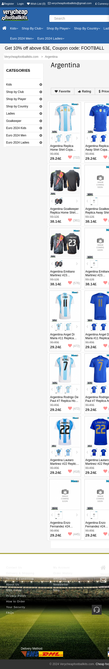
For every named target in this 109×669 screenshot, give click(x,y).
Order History (62, 573)
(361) (74, 220)
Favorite (62, 91)
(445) (74, 534)
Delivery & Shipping (20, 573)
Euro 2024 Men (16, 135)
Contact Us (14, 567)
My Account (61, 567)
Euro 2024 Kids (16, 128)
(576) (74, 283)
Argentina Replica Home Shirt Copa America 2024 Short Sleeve (63, 151)
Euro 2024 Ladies (17, 142)
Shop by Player (16, 99)
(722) (74, 158)
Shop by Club (15, 92)
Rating (84, 91)
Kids (9, 84)
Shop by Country (17, 106)
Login (20, 3)
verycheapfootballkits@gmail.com (70, 3)
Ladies (10, 113)
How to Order (15, 601)
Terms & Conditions (20, 578)
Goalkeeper (13, 121)
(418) (74, 472)
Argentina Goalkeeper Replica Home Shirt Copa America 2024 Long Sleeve (64, 214)
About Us (12, 584)
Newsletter (60, 584)
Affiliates (59, 578)
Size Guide (14, 590)
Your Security (15, 607)
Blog (56, 590)
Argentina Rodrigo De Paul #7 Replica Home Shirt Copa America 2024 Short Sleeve (64, 402)
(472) (74, 346)
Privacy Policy (16, 595)
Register (8, 3)
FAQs (10, 612)
